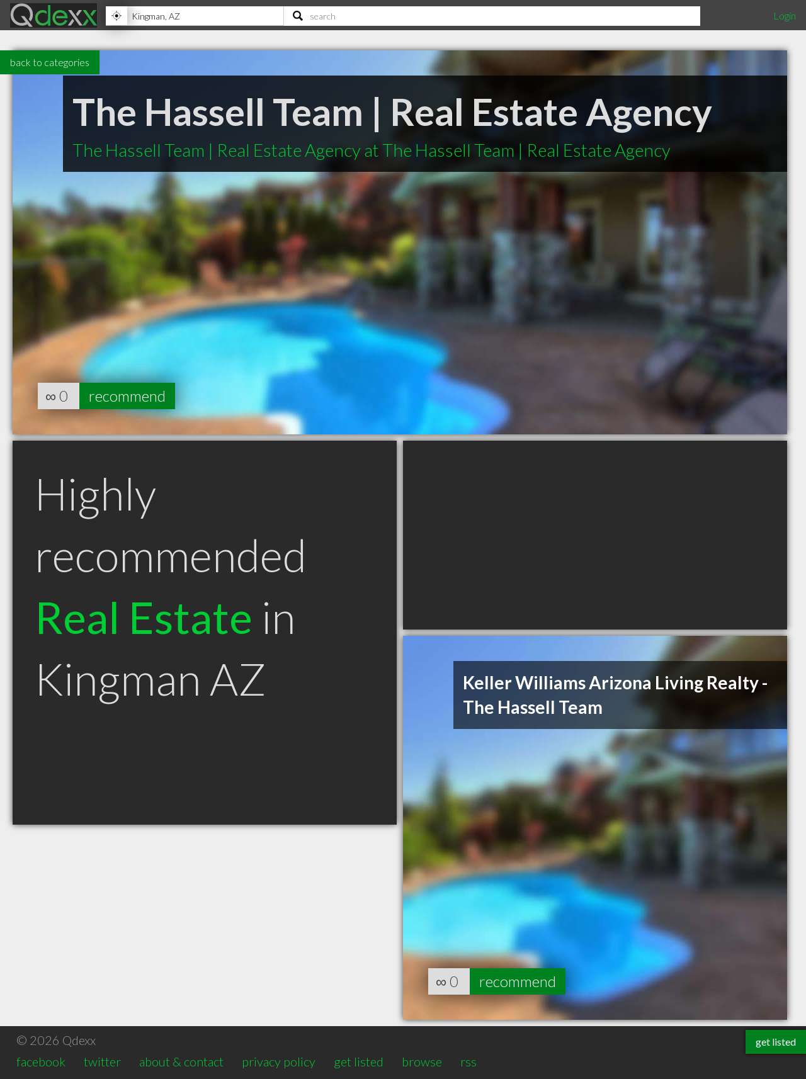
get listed (358, 1061)
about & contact (181, 1061)
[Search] (492, 15)
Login (784, 15)
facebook (40, 1061)
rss (468, 1061)
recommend (127, 396)
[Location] (194, 15)
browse (422, 1061)
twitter (102, 1061)
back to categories (49, 62)
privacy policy (278, 1061)
